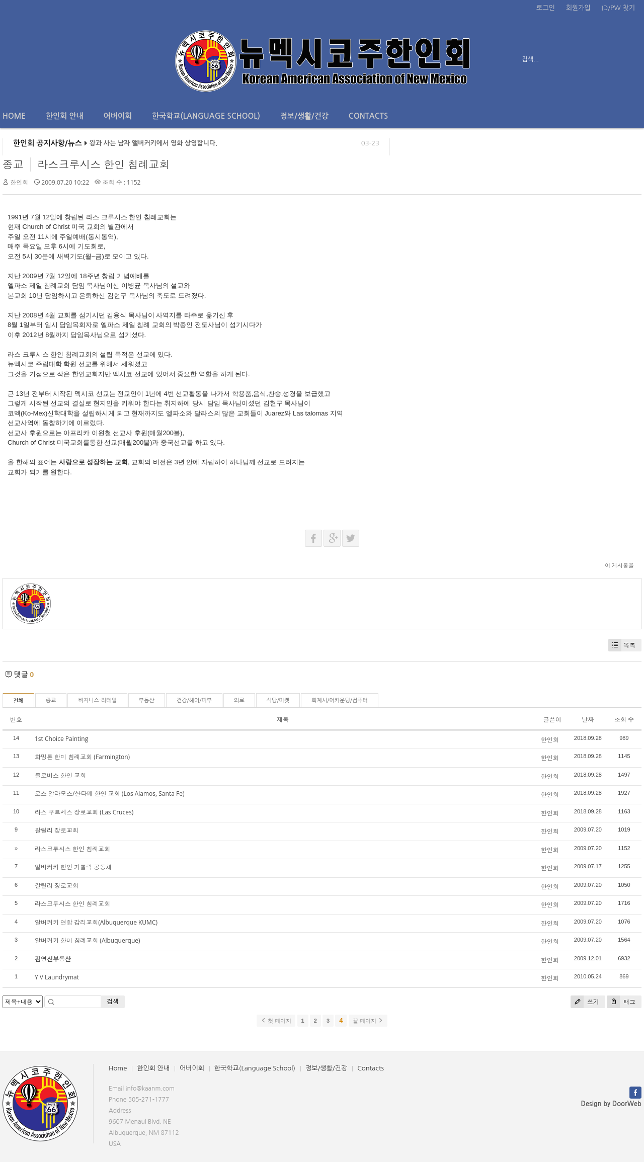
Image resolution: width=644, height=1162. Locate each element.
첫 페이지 (276, 1021)
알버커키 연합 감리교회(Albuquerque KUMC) (96, 922)
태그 (621, 1001)
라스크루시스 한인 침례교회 (103, 164)
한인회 (19, 182)
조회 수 (624, 719)
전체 (18, 701)
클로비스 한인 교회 (60, 775)
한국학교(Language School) (206, 116)
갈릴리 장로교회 (56, 830)
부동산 (146, 700)
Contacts (368, 116)
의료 (239, 700)
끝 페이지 (368, 1021)
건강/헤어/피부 (194, 700)
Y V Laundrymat (57, 977)
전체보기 (31, 59)
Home (14, 116)
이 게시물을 (619, 565)
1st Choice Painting (61, 738)
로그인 (545, 8)
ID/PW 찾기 (618, 8)
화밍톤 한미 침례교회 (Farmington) (82, 757)
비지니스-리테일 (97, 700)
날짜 (588, 719)
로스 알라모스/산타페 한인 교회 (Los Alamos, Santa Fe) (109, 793)
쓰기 (585, 1001)
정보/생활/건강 (304, 116)
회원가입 (578, 8)
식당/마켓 (278, 700)
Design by (611, 1104)
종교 (13, 164)
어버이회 (118, 116)
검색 (113, 1001)
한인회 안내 (65, 116)
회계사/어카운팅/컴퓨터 (339, 700)
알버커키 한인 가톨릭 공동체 (73, 867)
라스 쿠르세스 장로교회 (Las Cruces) (84, 812)
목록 (621, 645)
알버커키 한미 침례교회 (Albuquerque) (87, 940)
